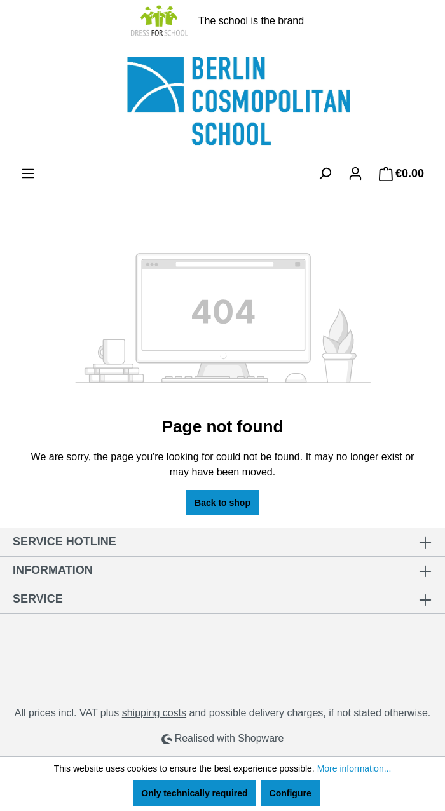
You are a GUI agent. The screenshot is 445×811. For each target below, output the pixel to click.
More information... (354, 768)
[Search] (325, 173)
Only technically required (194, 793)
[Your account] (355, 173)
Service (38, 598)
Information (53, 570)
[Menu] (28, 173)
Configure (291, 793)
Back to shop (222, 503)
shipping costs (154, 712)
